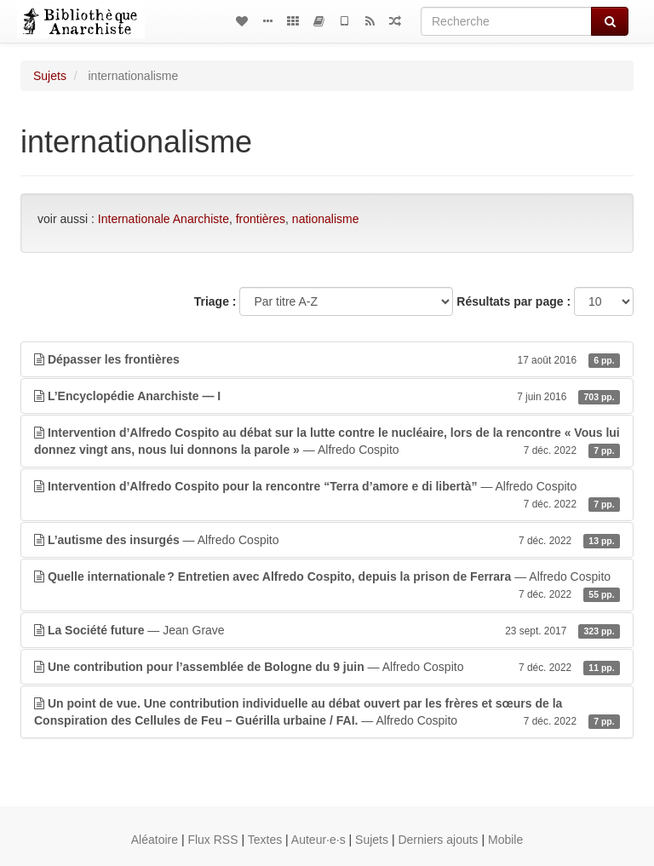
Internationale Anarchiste (163, 219)
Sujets (49, 76)
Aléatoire (154, 839)
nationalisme (325, 219)
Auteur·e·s (318, 839)
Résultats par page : (513, 301)
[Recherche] (506, 21)
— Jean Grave (327, 630)
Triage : (215, 301)
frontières (260, 219)
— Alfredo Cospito (327, 442)
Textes (265, 839)
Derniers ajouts (438, 839)
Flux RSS (212, 839)
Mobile (505, 839)
